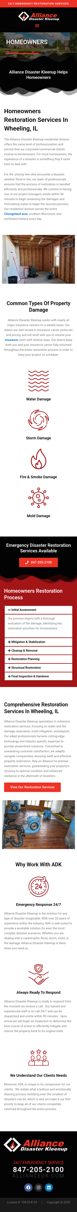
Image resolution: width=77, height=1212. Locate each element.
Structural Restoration (26, 668)
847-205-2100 (38, 1169)
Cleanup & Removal (24, 650)
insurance (11, 340)
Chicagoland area (16, 214)
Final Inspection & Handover (30, 676)
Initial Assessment (23, 610)
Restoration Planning (25, 659)
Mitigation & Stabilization (28, 642)
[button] (37, 25)
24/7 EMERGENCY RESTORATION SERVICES (38, 3)
